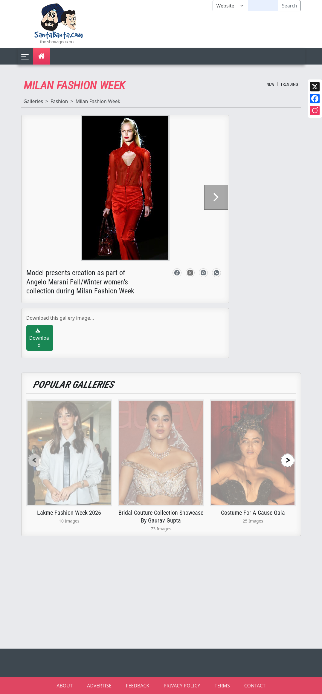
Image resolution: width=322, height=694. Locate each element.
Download (39, 338)
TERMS (222, 685)
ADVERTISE (99, 685)
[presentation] (35, 460)
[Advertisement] (212, 29)
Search (289, 5)
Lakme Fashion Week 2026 (69, 512)
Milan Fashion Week (98, 101)
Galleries (33, 101)
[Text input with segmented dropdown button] (263, 5)
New (270, 84)
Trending (289, 84)
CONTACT (254, 685)
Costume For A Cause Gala (253, 512)
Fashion (59, 101)
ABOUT (65, 685)
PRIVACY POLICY (182, 685)
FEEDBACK (137, 685)
